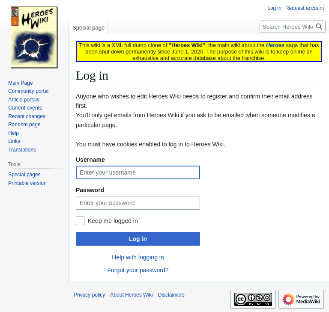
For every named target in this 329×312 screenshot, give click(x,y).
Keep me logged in (113, 220)
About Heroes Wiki (131, 295)
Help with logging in (138, 257)
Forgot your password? (137, 270)
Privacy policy (89, 295)
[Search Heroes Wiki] (293, 27)
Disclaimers (171, 295)
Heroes (275, 45)
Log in (138, 238)
